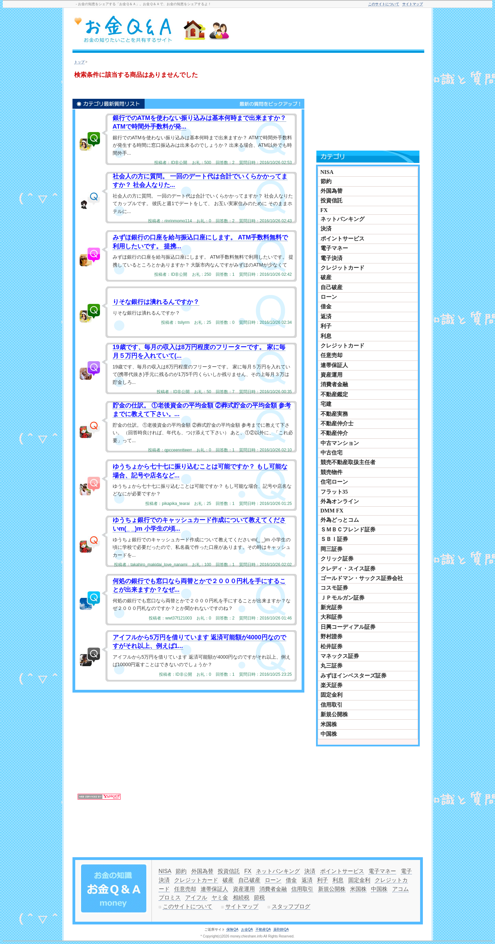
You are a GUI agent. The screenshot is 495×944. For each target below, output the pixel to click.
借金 (325, 306)
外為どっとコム (339, 520)
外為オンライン (339, 501)
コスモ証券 (334, 588)
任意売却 (331, 355)
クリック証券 (336, 559)
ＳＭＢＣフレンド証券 (347, 529)
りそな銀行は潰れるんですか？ (156, 301)
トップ (79, 62)
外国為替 (331, 191)
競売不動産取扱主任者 (347, 462)
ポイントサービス (342, 238)
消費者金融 (334, 384)
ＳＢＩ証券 (334, 539)
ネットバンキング (342, 219)
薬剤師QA (281, 929)
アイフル (196, 897)
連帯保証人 (334, 365)
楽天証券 (331, 685)
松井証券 (331, 646)
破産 (325, 277)
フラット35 (334, 492)
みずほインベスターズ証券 (353, 675)
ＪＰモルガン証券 (342, 598)
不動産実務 (334, 414)
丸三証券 (331, 666)
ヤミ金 (220, 897)
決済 (325, 229)
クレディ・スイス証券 (347, 568)
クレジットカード (342, 268)
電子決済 (331, 258)
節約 (325, 181)
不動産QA (263, 929)
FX (324, 210)
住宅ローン (334, 482)
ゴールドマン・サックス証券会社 (361, 578)
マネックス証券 (339, 656)
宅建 (325, 404)
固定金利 (331, 695)
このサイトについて (383, 4)
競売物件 (331, 472)
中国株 (328, 734)
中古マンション (339, 443)
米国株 (328, 724)
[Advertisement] (338, 30)
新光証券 (331, 607)
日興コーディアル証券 (347, 627)
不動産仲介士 (336, 423)
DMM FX (332, 511)
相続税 (241, 897)
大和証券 (331, 617)
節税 (259, 897)
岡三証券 (331, 549)
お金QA (247, 929)
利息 (325, 336)
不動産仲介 (334, 433)
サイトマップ (412, 4)
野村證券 (331, 636)
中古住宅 (331, 453)
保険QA (232, 929)
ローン (328, 297)
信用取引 (331, 705)
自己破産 (331, 287)
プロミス (170, 897)
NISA (327, 172)
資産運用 (331, 375)
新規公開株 (334, 714)
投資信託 (331, 200)
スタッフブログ (291, 906)
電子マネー (334, 248)
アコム (400, 889)
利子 (325, 326)
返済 (325, 316)
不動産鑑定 (334, 394)
